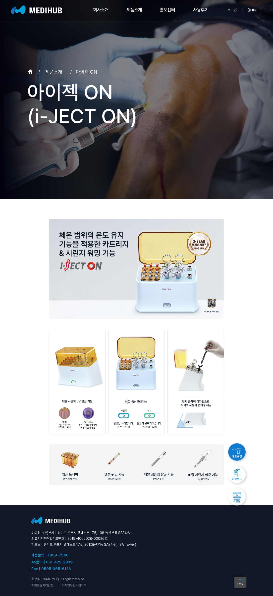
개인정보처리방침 (42, 585)
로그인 (232, 10)
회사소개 (101, 10)
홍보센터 (167, 10)
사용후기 (200, 10)
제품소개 (134, 10)
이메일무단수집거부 (74, 585)
